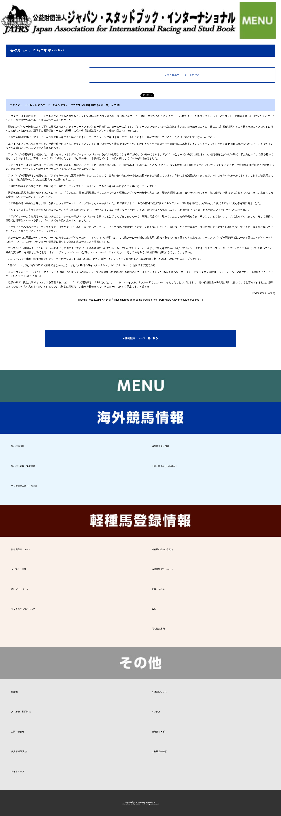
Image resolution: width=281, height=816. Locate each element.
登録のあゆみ (158, 589)
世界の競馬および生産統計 (165, 466)
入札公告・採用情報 (21, 711)
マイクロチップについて (23, 609)
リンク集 (156, 711)
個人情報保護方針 (19, 751)
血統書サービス (159, 731)
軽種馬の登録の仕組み (162, 549)
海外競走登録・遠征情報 (23, 466)
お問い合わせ (17, 731)
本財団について (159, 691)
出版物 (14, 691)
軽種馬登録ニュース (21, 549)
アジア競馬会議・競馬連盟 (24, 486)
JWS (154, 609)
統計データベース (19, 589)
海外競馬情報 (17, 446)
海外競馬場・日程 (160, 446)
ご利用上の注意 (159, 751)
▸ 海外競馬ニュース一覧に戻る (182, 75)
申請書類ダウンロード (162, 569)
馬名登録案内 (158, 628)
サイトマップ (17, 771)
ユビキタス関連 (18, 569)
